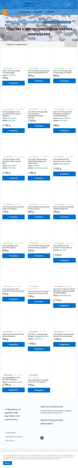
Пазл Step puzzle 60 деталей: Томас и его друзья (13, 208)
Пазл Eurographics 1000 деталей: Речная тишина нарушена (11, 114)
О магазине (10, 433)
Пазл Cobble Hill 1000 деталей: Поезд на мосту (62, 247)
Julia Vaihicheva (65, 295)
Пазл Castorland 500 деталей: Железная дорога (13, 335)
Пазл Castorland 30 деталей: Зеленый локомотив (63, 208)
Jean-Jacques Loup (41, 168)
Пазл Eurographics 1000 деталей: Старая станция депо (11, 161)
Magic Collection (65, 118)
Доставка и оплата (14, 437)
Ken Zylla (11, 120)
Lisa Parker (63, 120)
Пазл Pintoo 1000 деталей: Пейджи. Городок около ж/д (38, 335)
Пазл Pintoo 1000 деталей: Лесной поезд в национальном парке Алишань (37, 115)
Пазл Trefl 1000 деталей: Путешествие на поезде (62, 72)
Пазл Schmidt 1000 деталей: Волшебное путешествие (63, 335)
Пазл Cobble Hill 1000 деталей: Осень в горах (61, 160)
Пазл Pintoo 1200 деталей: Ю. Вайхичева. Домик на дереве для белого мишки (64, 291)
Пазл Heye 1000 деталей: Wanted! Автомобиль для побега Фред (37, 161)
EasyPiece (12, 75)
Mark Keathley (64, 164)
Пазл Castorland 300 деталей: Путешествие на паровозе (38, 247)
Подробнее (64, 305)
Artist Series (12, 118)
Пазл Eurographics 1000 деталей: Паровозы (11, 378)
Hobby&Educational (15, 382)
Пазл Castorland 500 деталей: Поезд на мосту (38, 208)
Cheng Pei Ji (38, 339)
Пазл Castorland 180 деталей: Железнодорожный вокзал (38, 72)
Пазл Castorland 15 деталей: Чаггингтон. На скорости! (38, 381)
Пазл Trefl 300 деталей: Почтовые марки (11, 72)
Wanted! (36, 166)
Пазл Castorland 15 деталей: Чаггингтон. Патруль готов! (38, 292)
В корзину (13, 83)
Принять (7, 463)
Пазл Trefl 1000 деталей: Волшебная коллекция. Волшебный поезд (62, 114)
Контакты (9, 441)
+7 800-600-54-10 (31, 3)
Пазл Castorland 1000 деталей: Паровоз (10, 247)
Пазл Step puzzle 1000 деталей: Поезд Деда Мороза (13, 290)
